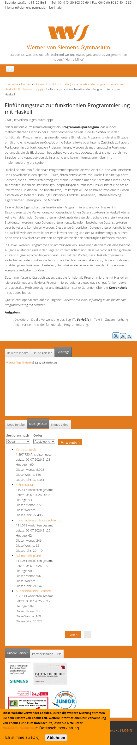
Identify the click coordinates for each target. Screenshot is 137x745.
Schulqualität (25, 484)
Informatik (41, 84)
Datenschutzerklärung (20, 728)
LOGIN (127, 730)
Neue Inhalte (16, 425)
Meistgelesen (38, 424)
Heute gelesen (42, 353)
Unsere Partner (18, 651)
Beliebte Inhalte (18, 353)
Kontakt (112, 730)
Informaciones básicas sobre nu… (39, 520)
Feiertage (63, 352)
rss (59, 654)
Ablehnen (56, 738)
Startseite (11, 84)
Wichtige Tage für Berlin (20, 362)
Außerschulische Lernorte (34, 591)
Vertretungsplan (27, 449)
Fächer (25, 84)
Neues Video (59, 425)
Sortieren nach (17, 435)
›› (88, 634)
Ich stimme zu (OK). (23, 737)
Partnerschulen (42, 654)
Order (37, 435)
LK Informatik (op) (63, 84)
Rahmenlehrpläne (28, 555)
